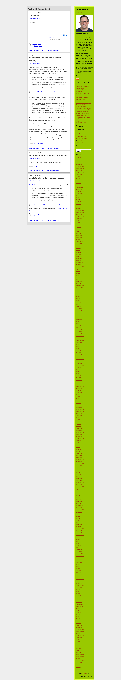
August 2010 (79, 537)
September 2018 (80, 340)
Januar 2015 (79, 430)
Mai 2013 (78, 472)
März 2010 (78, 547)
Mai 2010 (78, 543)
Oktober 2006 (79, 633)
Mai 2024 (78, 199)
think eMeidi (84, 673)
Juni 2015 (78, 419)
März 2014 (78, 451)
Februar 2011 (79, 524)
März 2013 (78, 476)
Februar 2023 (79, 231)
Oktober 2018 (79, 338)
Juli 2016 (78, 394)
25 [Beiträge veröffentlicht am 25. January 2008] (82, 138)
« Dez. (77, 142)
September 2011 (80, 509)
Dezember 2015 (80, 409)
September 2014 (80, 438)
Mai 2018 (78, 348)
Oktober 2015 (79, 413)
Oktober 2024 (79, 189)
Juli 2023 (78, 220)
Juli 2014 (78, 442)
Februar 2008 (79, 600)
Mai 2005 (78, 669)
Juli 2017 (78, 369)
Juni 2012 (78, 493)
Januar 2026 (79, 164)
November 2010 (80, 530)
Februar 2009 (79, 574)
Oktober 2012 (79, 484)
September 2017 (80, 365)
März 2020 (78, 304)
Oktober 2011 (79, 507)
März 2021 (78, 279)
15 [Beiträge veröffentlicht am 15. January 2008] (78, 136)
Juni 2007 (78, 616)
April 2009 (78, 570)
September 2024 (80, 191)
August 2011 (79, 512)
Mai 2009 (78, 568)
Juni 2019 (78, 323)
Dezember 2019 (80, 310)
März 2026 (78, 160)
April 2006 (78, 646)
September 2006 (80, 635)
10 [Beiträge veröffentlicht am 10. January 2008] (81, 135)
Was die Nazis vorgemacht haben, (39, 185)
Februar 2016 (79, 405)
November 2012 (80, 482)
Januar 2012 (79, 503)
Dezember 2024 (80, 187)
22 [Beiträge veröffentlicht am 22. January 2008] (78, 138)
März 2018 (78, 352)
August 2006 (79, 637)
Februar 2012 (79, 501)
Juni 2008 (78, 591)
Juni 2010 (78, 541)
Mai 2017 (78, 373)
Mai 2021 (78, 275)
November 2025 (80, 168)
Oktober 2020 (79, 290)
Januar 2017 (79, 382)
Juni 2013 (78, 470)
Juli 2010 (78, 539)
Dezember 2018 (80, 333)
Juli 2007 (78, 614)
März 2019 (78, 327)
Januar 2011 (79, 526)
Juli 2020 (78, 296)
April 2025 (78, 181)
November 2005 (80, 656)
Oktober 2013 (79, 461)
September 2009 (80, 560)
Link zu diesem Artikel (34, 18)
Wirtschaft (40, 143)
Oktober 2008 (79, 583)
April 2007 (78, 621)
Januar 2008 (79, 602)
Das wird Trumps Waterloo (82, 86)
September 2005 (80, 660)
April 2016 (78, 401)
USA (35, 143)
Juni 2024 (78, 197)
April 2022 (78, 252)
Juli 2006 (78, 639)
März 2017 (78, 377)
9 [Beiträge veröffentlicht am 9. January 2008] (79, 135)
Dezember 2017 (80, 359)
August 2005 (79, 662)
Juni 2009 (78, 566)
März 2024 (78, 204)
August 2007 (79, 612)
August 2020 (79, 294)
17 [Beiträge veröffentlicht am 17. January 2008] (81, 136)
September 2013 (80, 463)
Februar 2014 (79, 453)
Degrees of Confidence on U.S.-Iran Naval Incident (49, 205)
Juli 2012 (78, 491)
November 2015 (80, 411)
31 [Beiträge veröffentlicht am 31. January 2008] (81, 140)
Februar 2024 (79, 206)
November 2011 (80, 505)
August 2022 (79, 243)
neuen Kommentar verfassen (50, 50)
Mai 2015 (78, 422)
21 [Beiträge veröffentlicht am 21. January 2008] (76, 138)
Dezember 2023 (80, 210)
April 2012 (78, 497)
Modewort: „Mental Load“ (82, 97)
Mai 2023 (78, 225)
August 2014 (79, 440)
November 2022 (80, 237)
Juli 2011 (78, 514)
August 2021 (79, 269)
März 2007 (78, 623)
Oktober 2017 (79, 363)
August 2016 (79, 392)
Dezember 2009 (80, 554)
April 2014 (78, 449)
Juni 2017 (78, 371)
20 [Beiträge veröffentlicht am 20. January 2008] (86, 136)
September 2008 (80, 585)
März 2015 (78, 426)
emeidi (62, 39)
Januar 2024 (79, 208)
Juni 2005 (78, 667)
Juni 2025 (78, 176)
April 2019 (78, 325)
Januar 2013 (79, 480)
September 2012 (80, 486)
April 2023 (78, 227)
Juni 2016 (78, 396)
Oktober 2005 (79, 658)
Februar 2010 (79, 549)
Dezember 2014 (80, 432)
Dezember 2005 (80, 654)
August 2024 (79, 193)
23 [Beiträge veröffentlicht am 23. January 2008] (79, 138)
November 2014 (80, 434)
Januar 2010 (79, 551)
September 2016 (80, 390)
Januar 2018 (79, 357)
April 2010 (78, 545)
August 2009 (79, 562)
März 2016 (78, 403)
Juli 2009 (78, 564)
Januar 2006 (79, 652)
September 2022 (80, 241)
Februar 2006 (79, 650)
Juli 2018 (78, 344)
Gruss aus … (51, 37)
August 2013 (79, 465)
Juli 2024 (78, 195)
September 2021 (80, 266)
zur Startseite (79, 12)
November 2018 (80, 336)
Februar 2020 (79, 306)
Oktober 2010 (79, 533)
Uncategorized (37, 44)
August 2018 (79, 342)
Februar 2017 (79, 380)
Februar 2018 (79, 354)
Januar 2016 (79, 407)
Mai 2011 (78, 518)
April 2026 (78, 157)
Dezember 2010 (80, 528)
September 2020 (80, 292)
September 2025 (80, 172)
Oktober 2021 (79, 264)
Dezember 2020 (80, 285)
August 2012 (79, 489)
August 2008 (79, 587)
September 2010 (80, 535)
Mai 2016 (78, 398)
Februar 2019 (79, 329)
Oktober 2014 (79, 436)
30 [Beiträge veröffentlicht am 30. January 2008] (79, 140)
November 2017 (80, 361)
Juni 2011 (78, 516)
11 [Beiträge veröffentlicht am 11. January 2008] (82, 135)
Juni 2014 (78, 445)
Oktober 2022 (79, 239)
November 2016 (80, 386)
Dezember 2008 (80, 579)
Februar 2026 (79, 162)
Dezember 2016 (80, 384)
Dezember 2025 (80, 166)
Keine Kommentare (34, 50)
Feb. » (81, 142)
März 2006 (78, 648)
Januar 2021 (79, 283)
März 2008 (78, 598)
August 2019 (79, 319)
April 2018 (78, 350)
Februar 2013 (79, 478)
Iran (34, 214)
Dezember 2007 (80, 604)
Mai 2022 (78, 250)
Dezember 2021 (80, 260)
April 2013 (78, 474)
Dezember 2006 (80, 629)
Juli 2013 (78, 468)
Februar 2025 (79, 185)
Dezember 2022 (80, 235)
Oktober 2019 (79, 315)
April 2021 (78, 277)
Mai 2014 (78, 447)
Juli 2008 (78, 589)
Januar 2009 (79, 577)
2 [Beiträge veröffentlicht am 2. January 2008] (79, 133)
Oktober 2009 (79, 558)
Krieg (37, 214)
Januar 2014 (79, 455)
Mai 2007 (78, 618)
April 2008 (78, 595)
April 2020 (78, 302)
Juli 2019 (78, 321)
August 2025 (79, 174)
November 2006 (80, 631)
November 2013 (80, 459)
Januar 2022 (79, 258)
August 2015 (79, 415)
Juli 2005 (78, 665)
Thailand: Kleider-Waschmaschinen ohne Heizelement (81, 90)
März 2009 (78, 572)
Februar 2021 (79, 281)
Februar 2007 (79, 625)
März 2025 (78, 183)
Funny (35, 166)
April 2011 (78, 520)
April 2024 (78, 201)
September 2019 (80, 317)
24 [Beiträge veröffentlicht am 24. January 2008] (81, 138)
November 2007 (80, 606)
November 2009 (80, 556)
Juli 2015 (78, 417)
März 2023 (78, 229)
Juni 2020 (78, 298)
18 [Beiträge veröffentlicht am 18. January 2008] (82, 136)
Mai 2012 (78, 495)
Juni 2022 (78, 248)
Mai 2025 (78, 178)
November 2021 (80, 262)
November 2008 (80, 581)
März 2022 (78, 254)
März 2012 (78, 499)
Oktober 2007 (79, 608)
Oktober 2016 (79, 388)
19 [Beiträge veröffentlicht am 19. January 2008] (84, 136)
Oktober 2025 (79, 170)
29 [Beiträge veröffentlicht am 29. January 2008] (78, 140)
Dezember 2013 (80, 457)
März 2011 (78, 522)
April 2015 (78, 424)
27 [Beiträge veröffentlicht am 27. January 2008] (86, 138)
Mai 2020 (78, 300)
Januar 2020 (79, 308)
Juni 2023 (78, 222)
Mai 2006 (78, 644)
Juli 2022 (78, 246)
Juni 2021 (78, 273)
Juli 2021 (78, 271)
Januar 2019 (79, 331)
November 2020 (80, 287)
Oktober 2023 (79, 214)
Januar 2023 (79, 233)
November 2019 (80, 313)
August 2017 (79, 367)
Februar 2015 (79, 428)
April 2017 (78, 375)
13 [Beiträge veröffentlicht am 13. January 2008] (86, 135)
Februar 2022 (79, 256)
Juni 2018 (78, 346)
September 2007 (80, 610)
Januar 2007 (79, 627)
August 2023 (79, 218)
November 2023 (80, 212)
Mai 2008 (78, 593)
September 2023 (80, 216)
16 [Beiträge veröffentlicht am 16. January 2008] (79, 136)
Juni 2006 (78, 641)
